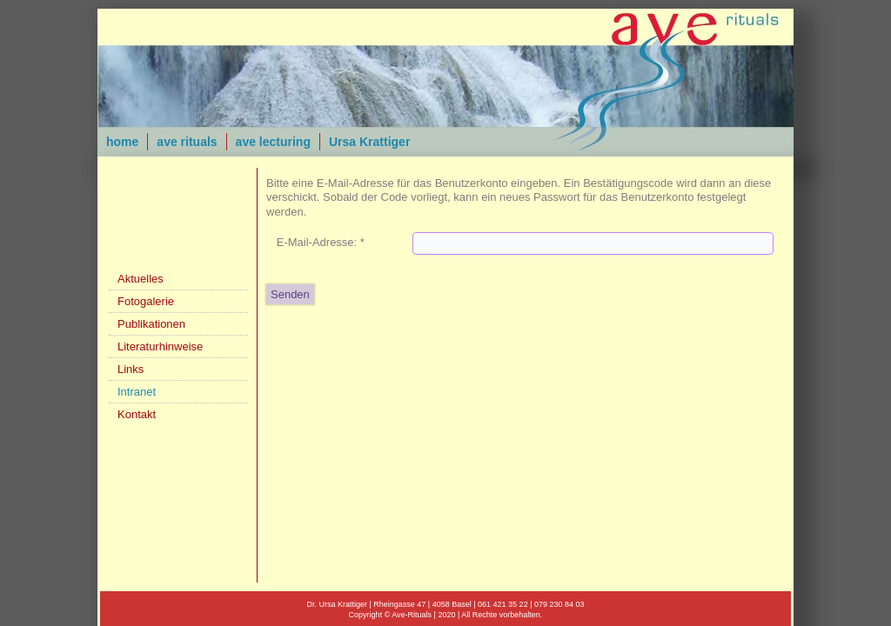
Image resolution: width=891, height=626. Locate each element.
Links (130, 369)
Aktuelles (140, 278)
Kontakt (136, 414)
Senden (290, 294)
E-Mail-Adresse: (321, 242)
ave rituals (187, 142)
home (122, 142)
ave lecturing (273, 142)
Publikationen (151, 323)
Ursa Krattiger (369, 142)
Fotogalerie (145, 301)
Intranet (136, 391)
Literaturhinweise (160, 346)
